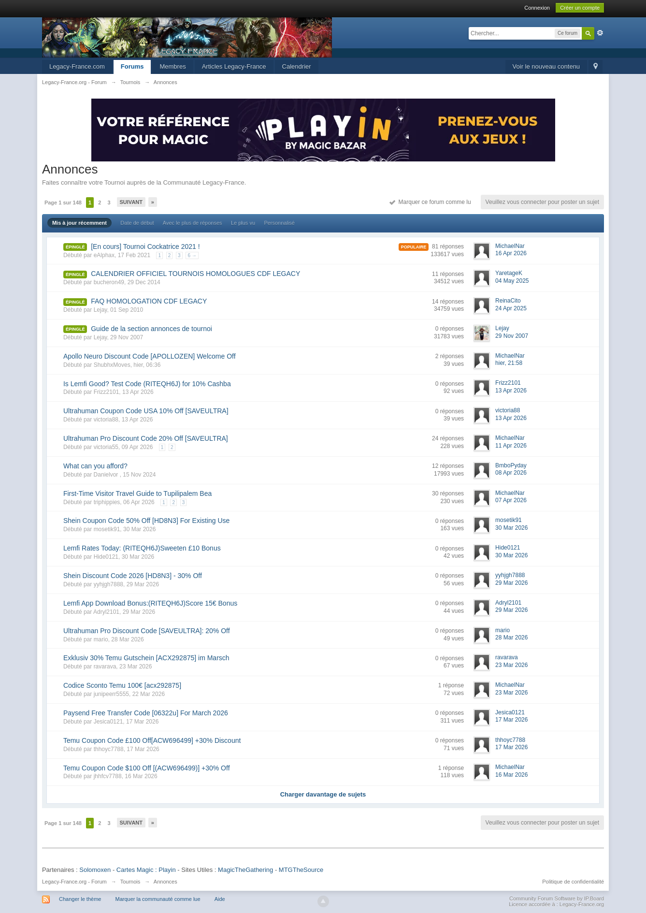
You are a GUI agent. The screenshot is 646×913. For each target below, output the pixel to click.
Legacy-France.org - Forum (74, 881)
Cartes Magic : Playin (146, 869)
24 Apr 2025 (511, 308)
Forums (132, 66)
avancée (600, 33)
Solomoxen (95, 869)
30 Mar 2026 (511, 527)
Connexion (537, 8)
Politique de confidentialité (573, 881)
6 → (191, 255)
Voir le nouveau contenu (546, 66)
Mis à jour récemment (79, 223)
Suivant (131, 202)
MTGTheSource (301, 869)
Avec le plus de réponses (192, 223)
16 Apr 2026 (511, 253)
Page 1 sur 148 (63, 202)
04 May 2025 (512, 280)
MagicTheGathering (245, 869)
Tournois (130, 881)
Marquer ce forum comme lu (430, 202)
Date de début (137, 223)
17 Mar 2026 (511, 719)
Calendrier (296, 66)
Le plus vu (243, 223)
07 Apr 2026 (511, 500)
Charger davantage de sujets (323, 794)
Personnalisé (279, 223)
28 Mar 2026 (511, 637)
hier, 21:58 (508, 363)
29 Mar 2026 (511, 583)
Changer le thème (80, 899)
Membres (172, 66)
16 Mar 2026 (511, 774)
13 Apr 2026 (511, 390)
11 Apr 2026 (511, 445)
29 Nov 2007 (511, 336)
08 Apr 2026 (511, 472)
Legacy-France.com (77, 66)
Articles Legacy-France (234, 66)
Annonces (165, 881)
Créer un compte (580, 8)
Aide (220, 899)
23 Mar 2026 (511, 665)
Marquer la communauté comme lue (157, 899)
